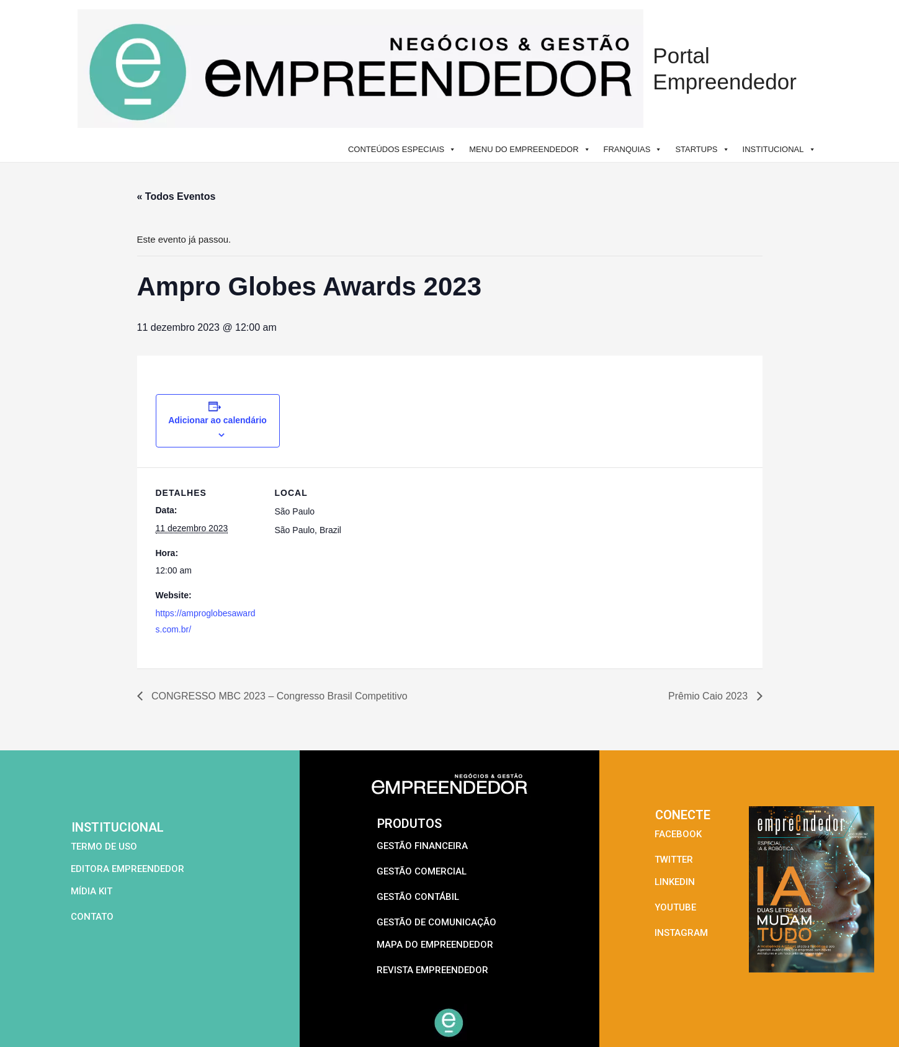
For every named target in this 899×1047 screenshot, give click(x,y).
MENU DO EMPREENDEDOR (529, 149)
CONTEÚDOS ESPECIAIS (402, 149)
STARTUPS (702, 149)
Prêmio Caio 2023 (709, 696)
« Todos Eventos (176, 196)
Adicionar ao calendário (217, 420)
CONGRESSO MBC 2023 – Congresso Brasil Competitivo (278, 696)
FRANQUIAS (633, 149)
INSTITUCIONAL (779, 149)
